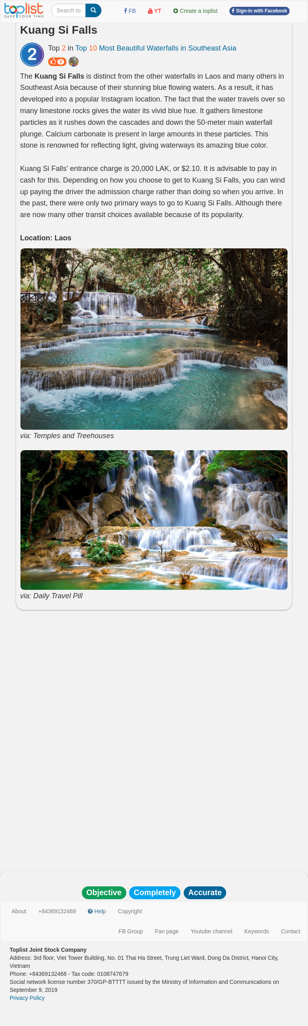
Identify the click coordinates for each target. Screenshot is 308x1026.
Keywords (256, 931)
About (19, 911)
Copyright (130, 911)
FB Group (131, 931)
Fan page (166, 931)
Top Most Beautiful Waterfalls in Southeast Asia (156, 48)
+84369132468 (57, 911)
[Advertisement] (154, 674)
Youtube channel (211, 931)
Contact (290, 931)
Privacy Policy (27, 998)
